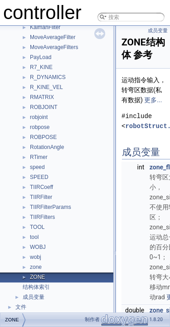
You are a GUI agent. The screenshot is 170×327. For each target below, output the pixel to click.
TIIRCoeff (41, 187)
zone (36, 267)
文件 (20, 307)
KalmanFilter (45, 27)
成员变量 (33, 297)
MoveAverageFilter (53, 37)
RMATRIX (42, 97)
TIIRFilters (42, 217)
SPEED (39, 177)
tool (34, 237)
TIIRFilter (41, 197)
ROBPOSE (43, 137)
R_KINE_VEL (46, 87)
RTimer (39, 157)
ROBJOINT (44, 107)
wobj (35, 257)
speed (37, 167)
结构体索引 (36, 287)
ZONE (37, 277)
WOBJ (38, 247)
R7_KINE (41, 67)
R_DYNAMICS (48, 77)
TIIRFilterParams (50, 207)
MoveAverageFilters (54, 47)
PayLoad (40, 57)
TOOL (37, 227)
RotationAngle (47, 147)
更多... (153, 100)
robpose (39, 127)
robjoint (39, 117)
